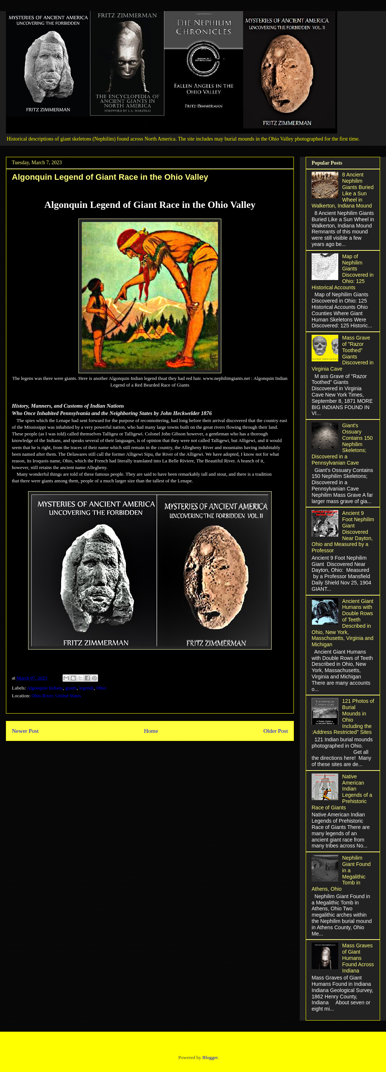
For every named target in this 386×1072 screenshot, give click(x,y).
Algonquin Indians (45, 688)
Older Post (276, 731)
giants (71, 688)
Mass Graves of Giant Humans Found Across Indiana (358, 958)
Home (151, 731)
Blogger (210, 1057)
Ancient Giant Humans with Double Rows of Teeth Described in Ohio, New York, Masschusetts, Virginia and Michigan (342, 623)
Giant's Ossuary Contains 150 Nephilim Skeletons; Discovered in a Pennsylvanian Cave (342, 444)
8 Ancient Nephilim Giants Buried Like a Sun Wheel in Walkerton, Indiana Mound (342, 190)
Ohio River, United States (56, 695)
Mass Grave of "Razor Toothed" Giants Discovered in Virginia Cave (342, 353)
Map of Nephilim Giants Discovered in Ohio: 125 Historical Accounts (342, 271)
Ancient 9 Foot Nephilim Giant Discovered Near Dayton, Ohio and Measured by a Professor (343, 531)
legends (86, 688)
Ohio (101, 688)
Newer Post (25, 731)
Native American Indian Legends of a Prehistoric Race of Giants (342, 791)
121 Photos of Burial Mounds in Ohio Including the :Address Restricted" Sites (343, 716)
